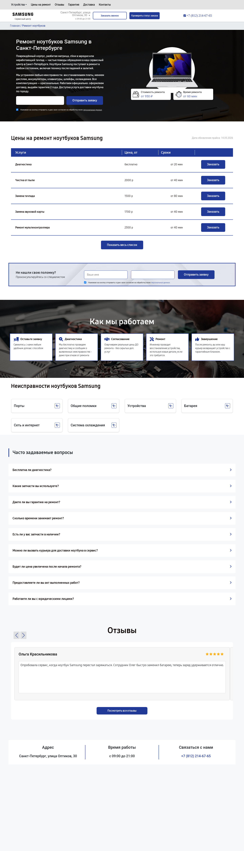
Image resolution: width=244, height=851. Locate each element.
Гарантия (73, 4)
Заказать (213, 164)
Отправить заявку (84, 100)
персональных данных (92, 110)
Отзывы (59, 4)
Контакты (105, 4)
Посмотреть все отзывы (122, 710)
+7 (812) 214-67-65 (196, 756)
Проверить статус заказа (144, 15)
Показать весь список (122, 245)
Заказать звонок (110, 15)
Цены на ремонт (41, 4)
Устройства (18, 4)
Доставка (89, 4)
